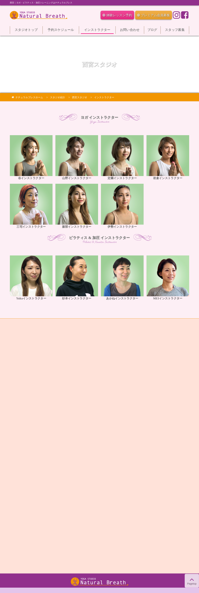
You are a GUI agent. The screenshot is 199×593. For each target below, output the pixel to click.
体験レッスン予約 (117, 15)
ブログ (152, 31)
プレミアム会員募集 (153, 15)
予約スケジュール (60, 31)
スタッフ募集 (174, 31)
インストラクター (97, 31)
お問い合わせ (129, 31)
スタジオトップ (26, 31)
